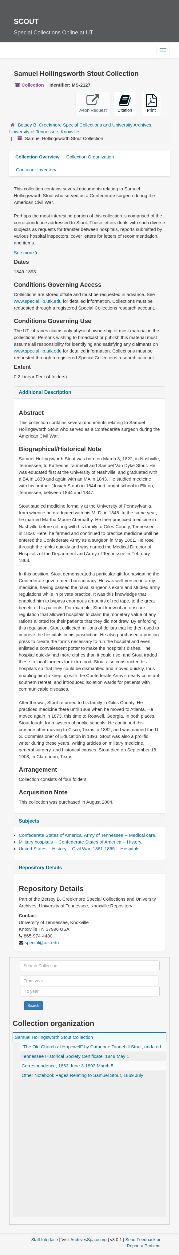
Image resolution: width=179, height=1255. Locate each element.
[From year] (89, 981)
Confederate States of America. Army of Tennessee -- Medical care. (87, 835)
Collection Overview (37, 156)
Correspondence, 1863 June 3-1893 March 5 (67, 1065)
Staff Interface (44, 1239)
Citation (124, 103)
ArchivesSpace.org (88, 1239)
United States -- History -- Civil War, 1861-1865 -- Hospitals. (80, 848)
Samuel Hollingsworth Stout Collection (54, 1037)
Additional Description (45, 392)
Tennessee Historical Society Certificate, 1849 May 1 (75, 1056)
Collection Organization (90, 156)
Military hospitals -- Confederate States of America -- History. (80, 841)
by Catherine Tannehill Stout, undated (91, 1046)
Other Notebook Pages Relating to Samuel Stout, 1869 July (82, 1075)
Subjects (29, 821)
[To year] (90, 991)
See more (26, 252)
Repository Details (40, 867)
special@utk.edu (42, 942)
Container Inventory (36, 169)
